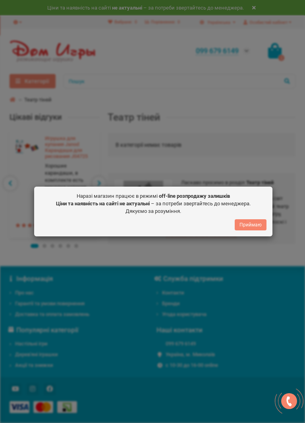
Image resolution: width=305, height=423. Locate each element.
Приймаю (250, 221)
